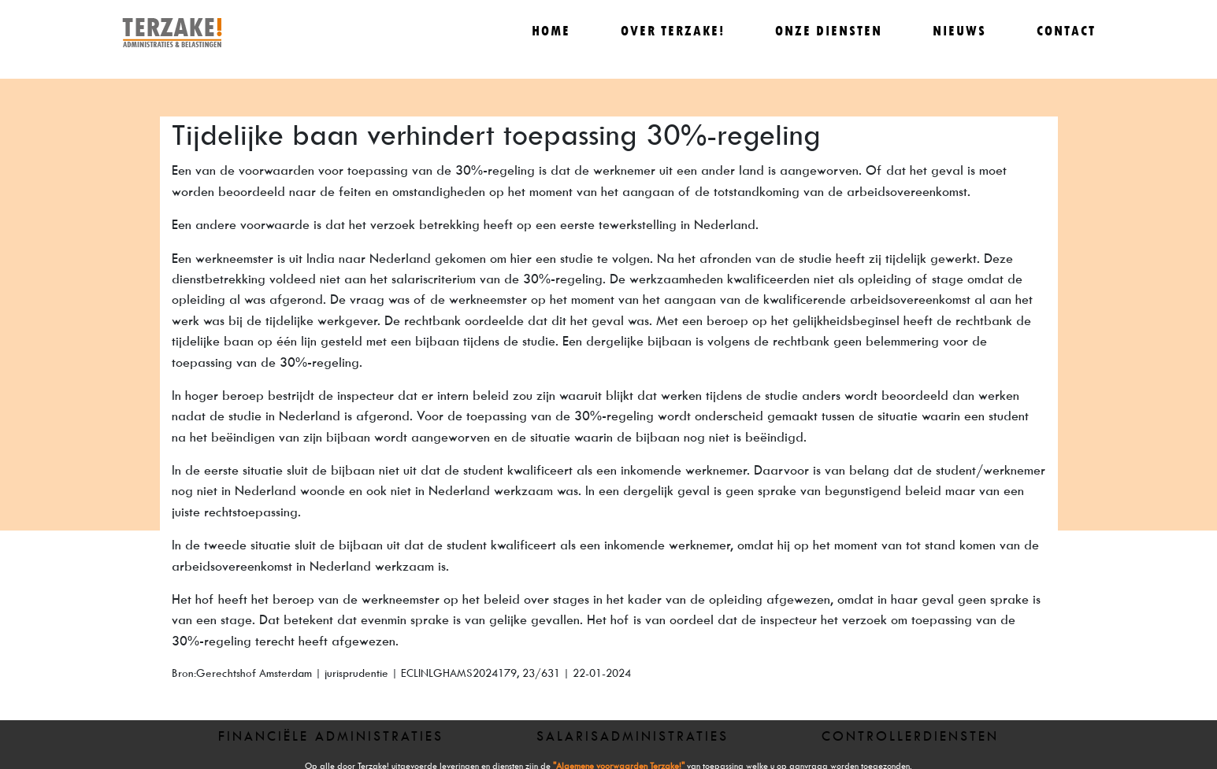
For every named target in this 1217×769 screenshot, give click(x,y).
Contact (1066, 31)
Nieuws (959, 31)
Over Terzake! (673, 31)
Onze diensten (828, 31)
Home (551, 31)
